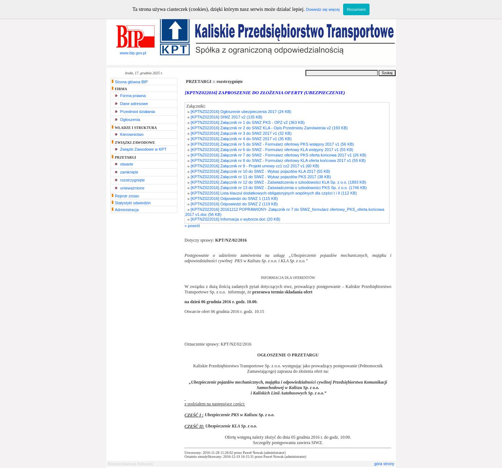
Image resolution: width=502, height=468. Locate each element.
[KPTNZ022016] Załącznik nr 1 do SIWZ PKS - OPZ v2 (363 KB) (248, 122)
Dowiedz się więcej (322, 9)
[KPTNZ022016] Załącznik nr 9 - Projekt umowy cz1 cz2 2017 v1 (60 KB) (255, 166)
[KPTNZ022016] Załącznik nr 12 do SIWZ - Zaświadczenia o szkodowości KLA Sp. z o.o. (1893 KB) (278, 182)
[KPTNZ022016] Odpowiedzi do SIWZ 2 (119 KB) (234, 204)
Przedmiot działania (137, 111)
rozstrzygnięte (132, 180)
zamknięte (129, 172)
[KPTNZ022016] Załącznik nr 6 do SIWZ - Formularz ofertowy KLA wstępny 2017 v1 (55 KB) (272, 149)
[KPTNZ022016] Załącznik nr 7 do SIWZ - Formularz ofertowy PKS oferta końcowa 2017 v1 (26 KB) (278, 155)
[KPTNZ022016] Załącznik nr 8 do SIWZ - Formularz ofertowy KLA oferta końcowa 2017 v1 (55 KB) (278, 160)
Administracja (127, 210)
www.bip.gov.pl (133, 51)
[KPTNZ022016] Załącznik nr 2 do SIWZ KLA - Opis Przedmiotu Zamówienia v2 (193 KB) (269, 128)
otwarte (126, 164)
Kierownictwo (132, 134)
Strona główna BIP (131, 82)
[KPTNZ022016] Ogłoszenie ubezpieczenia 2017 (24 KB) (241, 111)
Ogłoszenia (130, 119)
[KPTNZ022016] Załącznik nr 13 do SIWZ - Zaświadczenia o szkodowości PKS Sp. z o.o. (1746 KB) (279, 187)
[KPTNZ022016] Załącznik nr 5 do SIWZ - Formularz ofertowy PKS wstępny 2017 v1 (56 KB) (272, 144)
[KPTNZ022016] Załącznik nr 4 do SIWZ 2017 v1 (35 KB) (241, 139)
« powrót (192, 225)
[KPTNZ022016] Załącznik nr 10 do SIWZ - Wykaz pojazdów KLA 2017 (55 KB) (260, 171)
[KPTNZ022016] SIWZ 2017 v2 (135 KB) (226, 117)
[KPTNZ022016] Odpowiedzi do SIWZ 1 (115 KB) (234, 198)
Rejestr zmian (127, 196)
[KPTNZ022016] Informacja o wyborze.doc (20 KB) (235, 219)
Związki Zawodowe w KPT (143, 149)
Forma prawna (133, 95)
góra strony (384, 463)
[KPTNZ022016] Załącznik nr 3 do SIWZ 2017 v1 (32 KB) (241, 133)
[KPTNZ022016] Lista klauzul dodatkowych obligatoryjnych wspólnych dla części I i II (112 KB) (274, 193)
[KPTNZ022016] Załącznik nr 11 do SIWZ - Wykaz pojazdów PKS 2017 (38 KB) (261, 177)
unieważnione (132, 188)
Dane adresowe (134, 103)
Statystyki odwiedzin (133, 203)
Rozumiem (356, 9)
